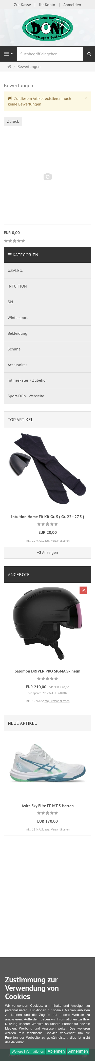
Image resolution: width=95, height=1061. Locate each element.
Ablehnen (56, 1051)
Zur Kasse (22, 4)
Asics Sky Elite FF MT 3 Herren (48, 805)
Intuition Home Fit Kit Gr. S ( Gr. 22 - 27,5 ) (47, 516)
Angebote (19, 574)
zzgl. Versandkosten (57, 540)
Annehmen (78, 1051)
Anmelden (72, 4)
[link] (14, 241)
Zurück (13, 121)
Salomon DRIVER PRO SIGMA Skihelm (47, 671)
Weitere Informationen (28, 1051)
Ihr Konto (47, 4)
